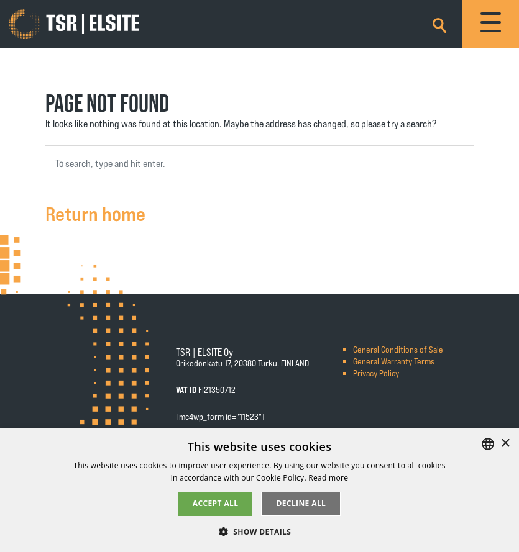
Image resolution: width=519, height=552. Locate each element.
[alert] (259, 490)
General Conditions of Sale (398, 349)
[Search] (439, 23)
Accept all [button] (216, 503)
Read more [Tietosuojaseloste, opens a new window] (328, 478)
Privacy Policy (376, 373)
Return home (95, 213)
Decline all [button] (301, 503)
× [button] (505, 443)
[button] (260, 531)
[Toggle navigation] (490, 24)
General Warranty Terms (393, 361)
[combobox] (259, 163)
